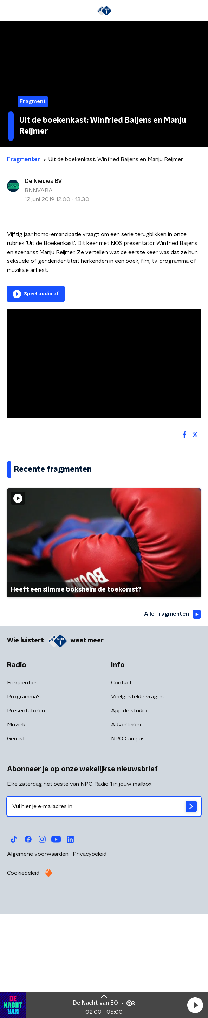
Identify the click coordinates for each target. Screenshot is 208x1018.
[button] (195, 1005)
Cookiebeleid (23, 982)
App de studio (129, 819)
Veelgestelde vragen (137, 805)
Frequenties (22, 791)
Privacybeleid (89, 963)
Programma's (24, 805)
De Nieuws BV (43, 181)
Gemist (16, 847)
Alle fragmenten (172, 723)
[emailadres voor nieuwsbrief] (104, 915)
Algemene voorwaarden (38, 963)
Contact (121, 791)
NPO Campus (128, 847)
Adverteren (126, 833)
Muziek (16, 833)
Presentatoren (26, 819)
